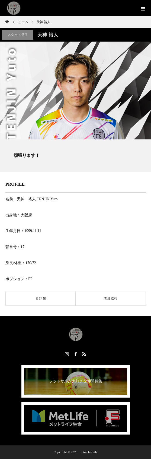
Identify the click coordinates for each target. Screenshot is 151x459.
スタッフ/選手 (18, 35)
